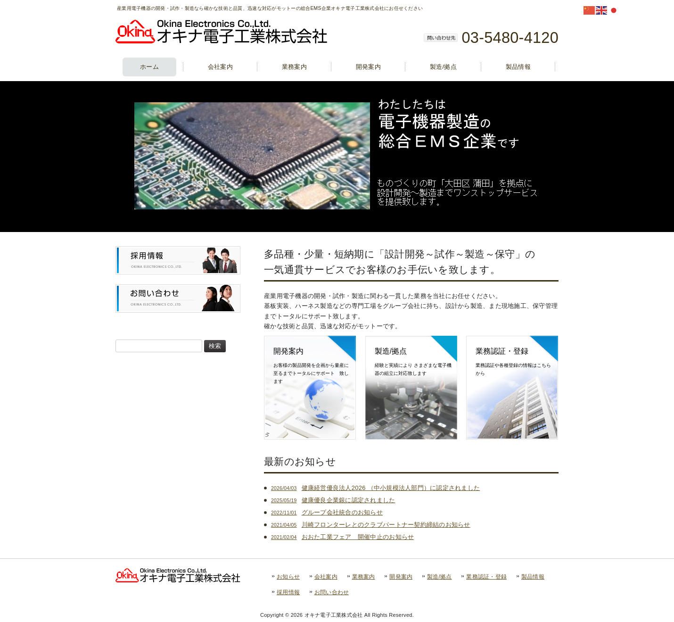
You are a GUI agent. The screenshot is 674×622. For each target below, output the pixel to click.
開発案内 (400, 576)
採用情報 (288, 592)
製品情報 (532, 576)
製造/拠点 (439, 576)
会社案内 (325, 576)
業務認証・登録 (486, 576)
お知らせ (288, 576)
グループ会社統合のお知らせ (327, 512)
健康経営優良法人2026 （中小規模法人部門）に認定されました (375, 487)
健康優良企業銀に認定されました (333, 500)
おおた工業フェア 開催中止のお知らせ (342, 536)
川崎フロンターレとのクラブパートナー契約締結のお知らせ (370, 524)
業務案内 (363, 576)
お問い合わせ (331, 592)
